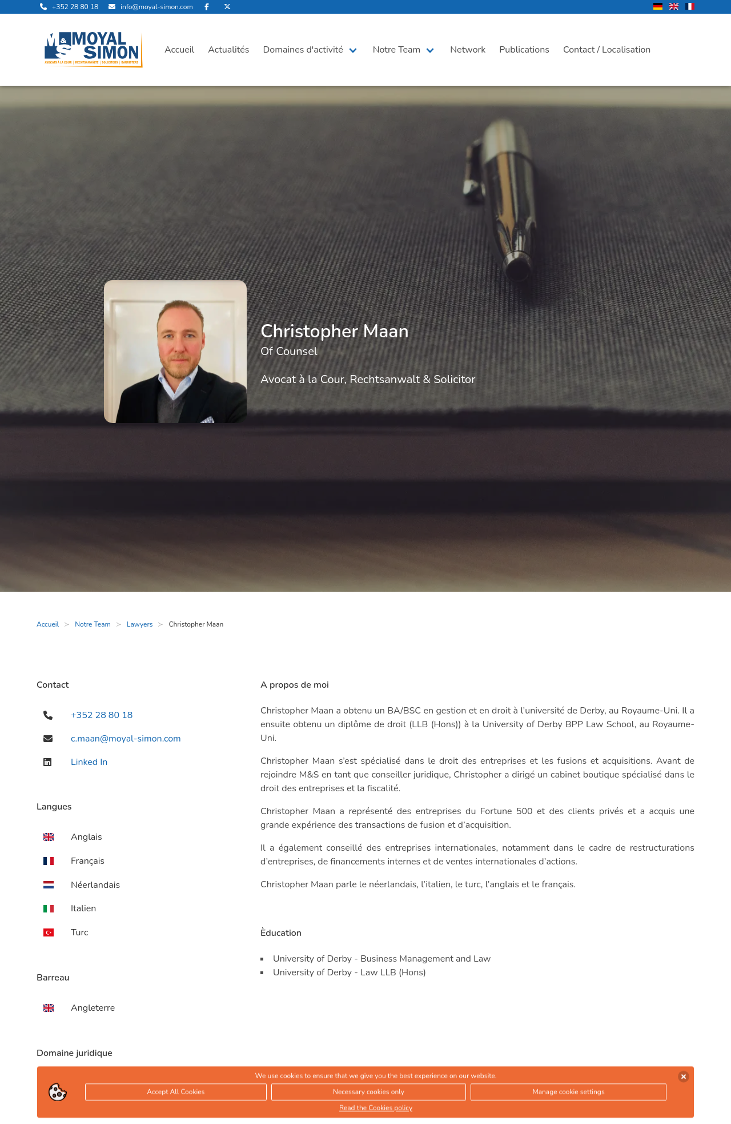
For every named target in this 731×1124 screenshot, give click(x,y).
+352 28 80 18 (101, 715)
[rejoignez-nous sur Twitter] (227, 7)
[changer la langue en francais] (689, 7)
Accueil (179, 49)
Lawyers (140, 624)
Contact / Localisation (606, 49)
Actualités (228, 49)
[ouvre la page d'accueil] (94, 50)
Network (467, 49)
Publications (524, 49)
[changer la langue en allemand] (657, 7)
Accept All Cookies (175, 1093)
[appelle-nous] (67, 7)
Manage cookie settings (568, 1093)
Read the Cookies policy (375, 1109)
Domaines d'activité (303, 49)
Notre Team (397, 49)
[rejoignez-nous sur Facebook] (207, 7)
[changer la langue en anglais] (673, 7)
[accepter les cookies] (683, 1078)
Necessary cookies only (368, 1093)
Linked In (89, 762)
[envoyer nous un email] (148, 7)
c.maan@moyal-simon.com (126, 738)
